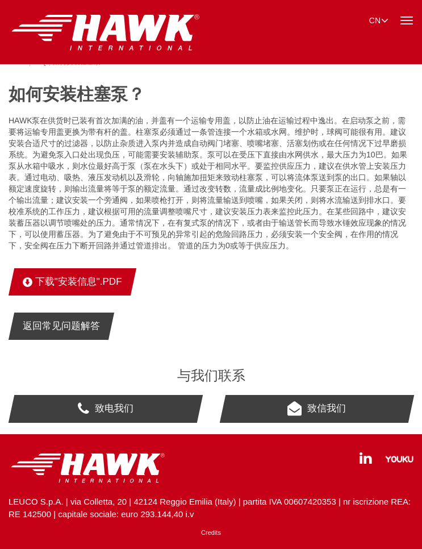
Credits (211, 532)
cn (378, 20)
